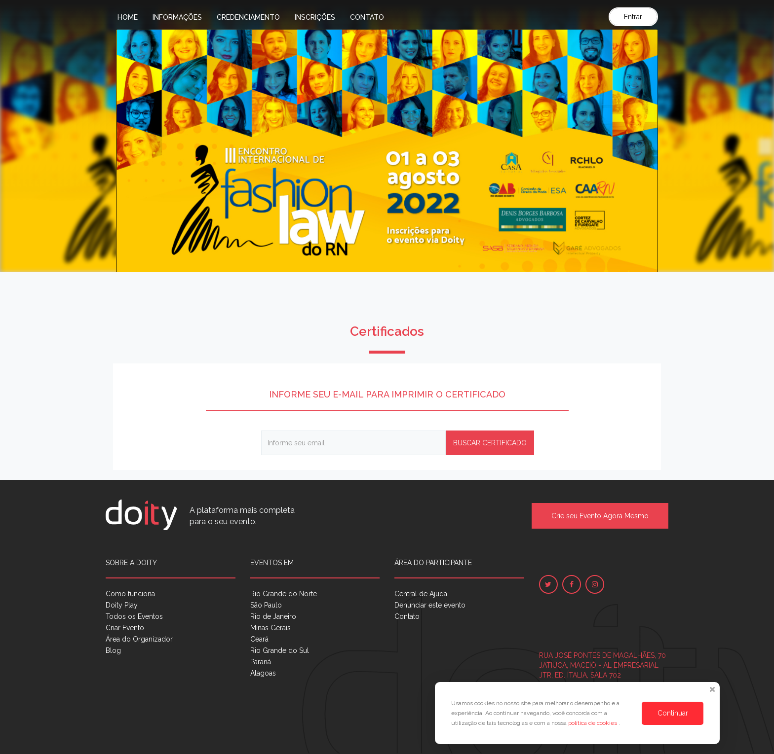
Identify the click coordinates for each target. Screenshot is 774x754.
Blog (113, 650)
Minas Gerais (270, 628)
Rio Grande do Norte (283, 594)
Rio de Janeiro (273, 616)
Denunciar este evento (429, 605)
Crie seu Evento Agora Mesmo (600, 516)
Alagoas (263, 673)
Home (127, 17)
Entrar (633, 17)
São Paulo (266, 605)
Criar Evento (125, 628)
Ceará (259, 639)
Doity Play (122, 605)
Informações (177, 17)
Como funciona (130, 594)
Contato (367, 17)
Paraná (260, 662)
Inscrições (315, 17)
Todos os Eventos (134, 616)
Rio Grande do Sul (279, 650)
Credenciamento (248, 17)
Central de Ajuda (420, 594)
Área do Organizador (139, 639)
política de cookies (593, 722)
